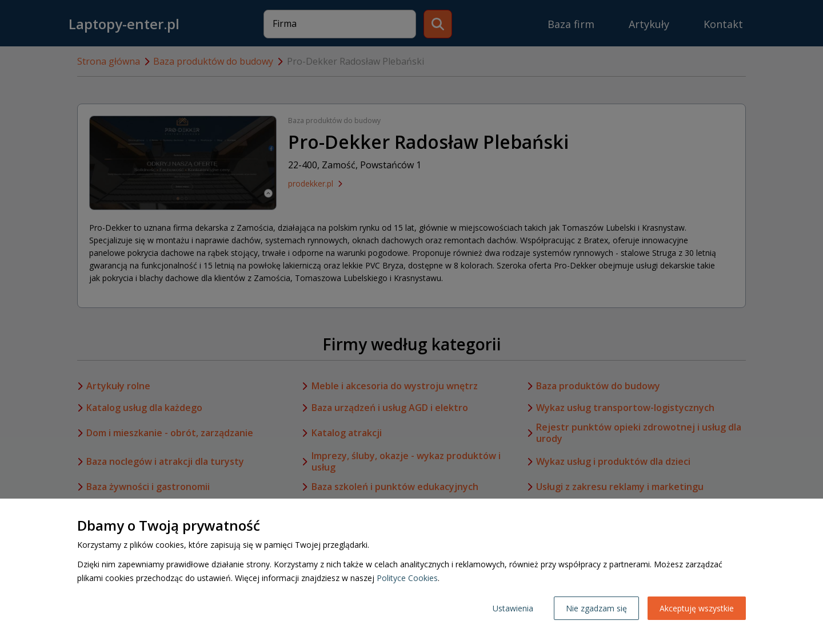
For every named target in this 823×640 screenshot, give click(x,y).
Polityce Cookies (407, 577)
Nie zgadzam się (596, 608)
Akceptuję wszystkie (697, 608)
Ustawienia (513, 608)
